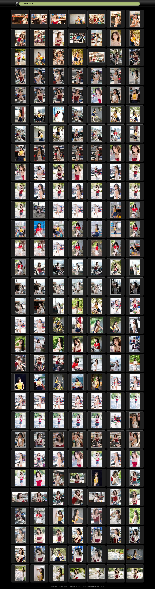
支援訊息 (102, 586)
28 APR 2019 (27, 3)
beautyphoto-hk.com (93, 586)
